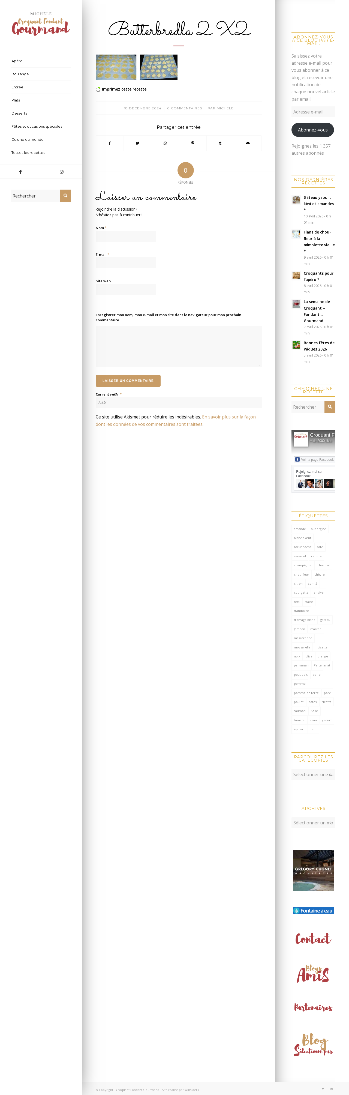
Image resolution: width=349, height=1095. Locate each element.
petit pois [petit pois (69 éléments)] (301, 674)
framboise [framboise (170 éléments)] (301, 611)
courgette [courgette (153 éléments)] (301, 592)
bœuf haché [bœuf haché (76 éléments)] (303, 547)
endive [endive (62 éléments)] (319, 592)
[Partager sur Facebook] (110, 143)
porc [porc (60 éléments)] (327, 693)
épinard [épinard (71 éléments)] (299, 729)
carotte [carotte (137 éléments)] (316, 556)
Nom (101, 227)
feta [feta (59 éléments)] (297, 602)
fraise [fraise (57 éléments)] (309, 602)
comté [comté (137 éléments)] (312, 583)
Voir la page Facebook (314, 459)
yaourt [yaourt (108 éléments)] (327, 720)
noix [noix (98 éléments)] (297, 656)
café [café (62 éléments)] (320, 547)
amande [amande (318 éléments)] (300, 529)
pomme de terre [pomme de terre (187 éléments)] (306, 693)
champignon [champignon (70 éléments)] (303, 565)
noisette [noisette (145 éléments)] (321, 647)
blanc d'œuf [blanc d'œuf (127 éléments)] (302, 538)
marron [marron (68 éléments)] (315, 629)
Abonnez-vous (313, 130)
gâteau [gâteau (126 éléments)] (325, 620)
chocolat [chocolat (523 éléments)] (323, 565)
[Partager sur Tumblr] (220, 143)
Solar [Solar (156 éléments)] (314, 711)
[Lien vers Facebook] (20, 171)
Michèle (225, 108)
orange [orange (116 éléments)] (323, 656)
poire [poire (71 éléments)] (317, 674)
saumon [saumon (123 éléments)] (300, 711)
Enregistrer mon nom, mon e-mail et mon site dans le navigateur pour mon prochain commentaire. (168, 317)
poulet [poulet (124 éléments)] (298, 702)
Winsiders (192, 1087)
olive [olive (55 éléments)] (308, 656)
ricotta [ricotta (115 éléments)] (326, 702)
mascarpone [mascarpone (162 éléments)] (303, 638)
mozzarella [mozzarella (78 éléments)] (302, 647)
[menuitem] (41, 61)
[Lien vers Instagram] (61, 171)
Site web (103, 281)
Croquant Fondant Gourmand (137, 1087)
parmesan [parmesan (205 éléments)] (301, 665)
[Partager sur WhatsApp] (165, 143)
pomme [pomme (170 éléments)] (300, 683)
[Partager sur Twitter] (137, 143)
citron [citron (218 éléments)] (298, 583)
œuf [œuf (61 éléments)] (314, 729)
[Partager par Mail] (247, 143)
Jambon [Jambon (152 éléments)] (299, 629)
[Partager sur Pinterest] (192, 143)
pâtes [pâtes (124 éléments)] (313, 702)
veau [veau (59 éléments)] (313, 720)
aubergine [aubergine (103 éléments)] (318, 529)
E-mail (102, 254)
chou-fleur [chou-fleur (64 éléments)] (301, 574)
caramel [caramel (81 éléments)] (300, 556)
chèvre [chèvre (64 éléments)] (319, 574)
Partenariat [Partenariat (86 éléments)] (322, 665)
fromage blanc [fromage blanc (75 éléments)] (304, 620)
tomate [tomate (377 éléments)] (299, 720)
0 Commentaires (184, 108)
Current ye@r (109, 394)
